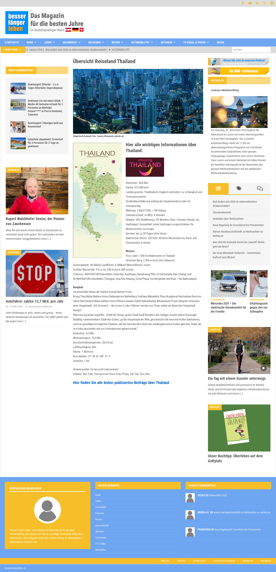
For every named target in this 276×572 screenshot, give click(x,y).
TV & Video (100, 543)
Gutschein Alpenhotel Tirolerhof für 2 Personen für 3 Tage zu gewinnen (45, 143)
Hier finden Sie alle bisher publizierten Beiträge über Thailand (121, 382)
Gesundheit (70, 42)
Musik (220, 42)
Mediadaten (265, 561)
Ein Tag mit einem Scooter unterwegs (237, 378)
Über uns (165, 561)
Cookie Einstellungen (224, 561)
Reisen (116, 42)
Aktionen (166, 42)
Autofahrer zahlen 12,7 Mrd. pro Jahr (35, 301)
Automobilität (140, 42)
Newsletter (100, 549)
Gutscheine (100, 537)
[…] (49, 238)
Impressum (247, 561)
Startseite (12, 42)
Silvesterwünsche (222, 212)
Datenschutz (199, 561)
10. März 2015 (16, 306)
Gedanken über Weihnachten (228, 218)
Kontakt (181, 561)
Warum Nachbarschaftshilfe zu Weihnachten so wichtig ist (242, 512)
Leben (48, 42)
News (30, 42)
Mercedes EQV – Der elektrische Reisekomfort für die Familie (228, 307)
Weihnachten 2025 (218, 495)
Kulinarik (94, 42)
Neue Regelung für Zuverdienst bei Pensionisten (238, 225)
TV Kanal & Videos (194, 42)
